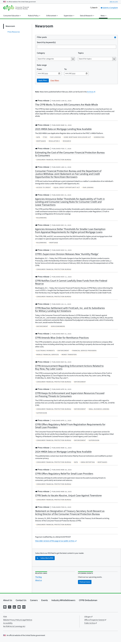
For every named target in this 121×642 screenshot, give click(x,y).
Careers (34, 600)
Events (44, 600)
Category (41, 53)
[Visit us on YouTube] (19, 606)
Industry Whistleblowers (63, 600)
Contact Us (21, 600)
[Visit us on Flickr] (23, 606)
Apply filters (42, 80)
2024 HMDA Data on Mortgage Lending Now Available (63, 451)
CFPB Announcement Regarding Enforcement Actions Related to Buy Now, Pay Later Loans (69, 367)
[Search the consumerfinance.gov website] (93, 8)
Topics (81, 53)
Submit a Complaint (109, 7)
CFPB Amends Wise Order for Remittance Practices (62, 337)
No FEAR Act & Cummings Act (14, 626)
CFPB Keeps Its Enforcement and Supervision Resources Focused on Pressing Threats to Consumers (69, 394)
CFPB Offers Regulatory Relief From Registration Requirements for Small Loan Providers (70, 426)
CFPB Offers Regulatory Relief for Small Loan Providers (64, 473)
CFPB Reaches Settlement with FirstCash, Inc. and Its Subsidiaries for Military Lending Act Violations (70, 309)
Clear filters (54, 80)
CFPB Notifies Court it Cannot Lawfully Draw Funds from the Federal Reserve (71, 282)
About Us (7, 600)
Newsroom (10, 26)
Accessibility (8, 623)
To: (65, 69)
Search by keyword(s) (46, 42)
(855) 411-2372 (114, 2)
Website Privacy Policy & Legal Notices (17, 620)
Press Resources (14, 32)
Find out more (84, 582)
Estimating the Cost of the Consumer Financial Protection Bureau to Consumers (70, 154)
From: (39, 69)
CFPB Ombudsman (88, 600)
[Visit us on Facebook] (4, 606)
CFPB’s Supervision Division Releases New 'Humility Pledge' (67, 254)
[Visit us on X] (9, 606)
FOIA (5, 616)
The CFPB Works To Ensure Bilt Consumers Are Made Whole (66, 104)
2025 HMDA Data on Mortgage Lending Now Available (63, 129)
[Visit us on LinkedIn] (14, 606)
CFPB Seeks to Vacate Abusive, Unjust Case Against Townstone (68, 495)
